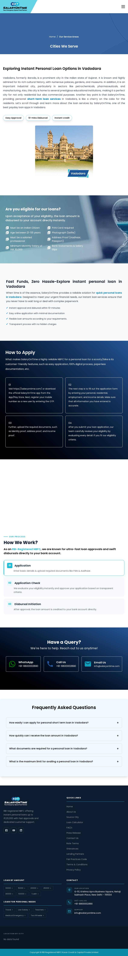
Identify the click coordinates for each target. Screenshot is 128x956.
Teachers (40, 909)
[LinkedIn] (21, 830)
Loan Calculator (74, 822)
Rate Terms (72, 843)
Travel (9, 909)
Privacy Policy (73, 869)
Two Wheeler (37, 915)
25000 (47, 888)
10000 (9, 888)
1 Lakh (35, 893)
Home (52, 36)
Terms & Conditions (76, 864)
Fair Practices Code (76, 859)
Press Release (73, 832)
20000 (34, 888)
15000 (22, 888)
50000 (22, 893)
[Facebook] (6, 830)
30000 (9, 893)
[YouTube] (14, 830)
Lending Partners (75, 853)
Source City (72, 817)
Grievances (72, 848)
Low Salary (24, 909)
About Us (71, 811)
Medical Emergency (15, 915)
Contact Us (72, 838)
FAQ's (69, 827)
